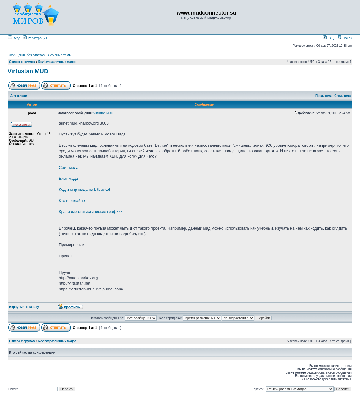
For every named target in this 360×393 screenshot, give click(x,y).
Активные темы (59, 55)
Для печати (18, 95)
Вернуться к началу (24, 307)
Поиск (345, 38)
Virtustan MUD (28, 71)
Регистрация (35, 38)
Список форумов (22, 61)
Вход (14, 38)
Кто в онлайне (72, 200)
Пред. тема (323, 95)
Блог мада (68, 178)
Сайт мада (69, 167)
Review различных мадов (57, 61)
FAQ (328, 38)
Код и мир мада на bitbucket (84, 189)
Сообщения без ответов (26, 55)
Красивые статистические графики (90, 211)
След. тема (342, 95)
